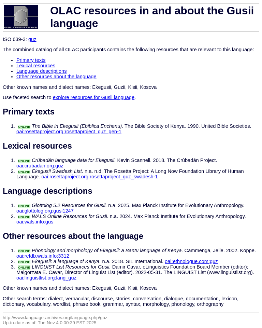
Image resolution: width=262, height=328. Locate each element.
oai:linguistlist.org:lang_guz (46, 278)
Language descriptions (41, 71)
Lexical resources (35, 65)
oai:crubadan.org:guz (39, 165)
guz (32, 39)
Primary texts (31, 60)
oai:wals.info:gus (34, 221)
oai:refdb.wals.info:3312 (42, 256)
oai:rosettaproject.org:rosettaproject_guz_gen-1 (68, 131)
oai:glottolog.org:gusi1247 (45, 211)
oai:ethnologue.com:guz (191, 261)
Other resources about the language (56, 76)
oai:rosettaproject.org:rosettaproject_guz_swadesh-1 (99, 176)
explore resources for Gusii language (94, 97)
